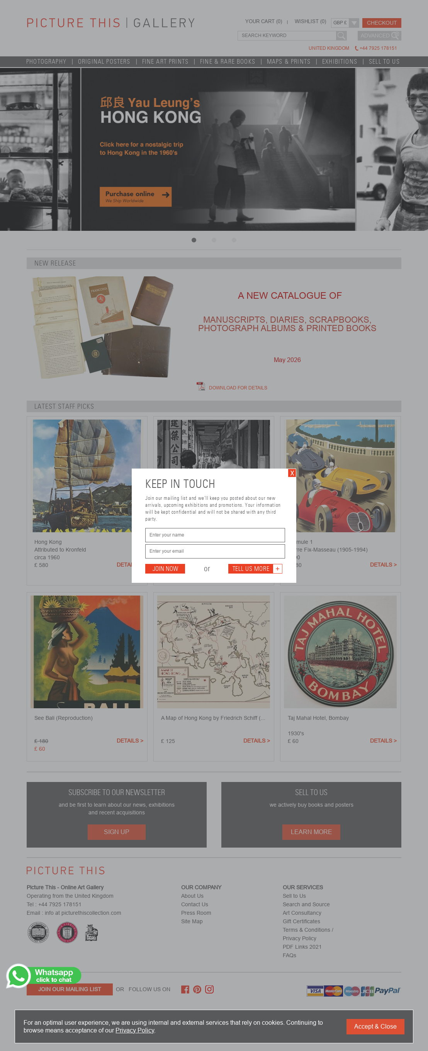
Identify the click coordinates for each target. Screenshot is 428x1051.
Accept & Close (375, 1026)
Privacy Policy (134, 1030)
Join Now (165, 568)
